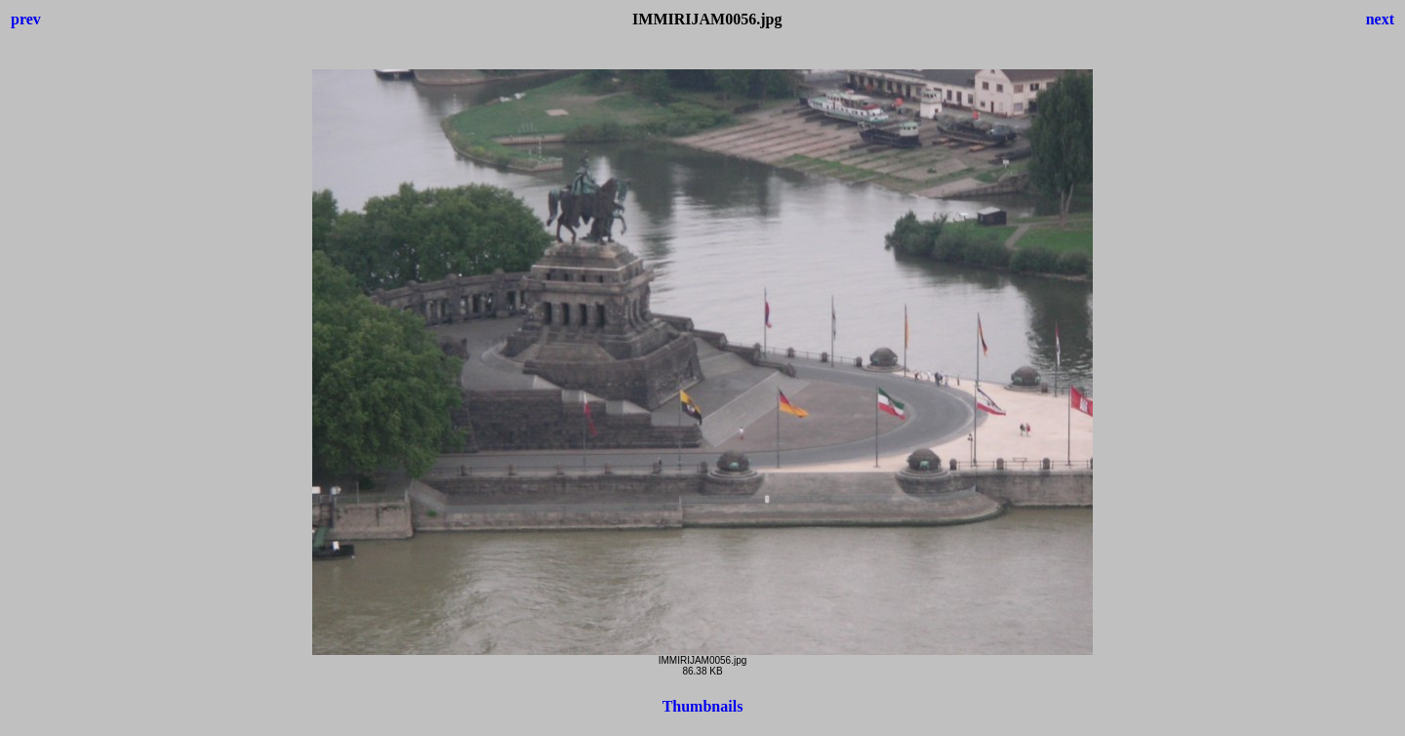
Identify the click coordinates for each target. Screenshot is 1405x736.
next (1380, 19)
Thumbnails (702, 706)
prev (26, 19)
